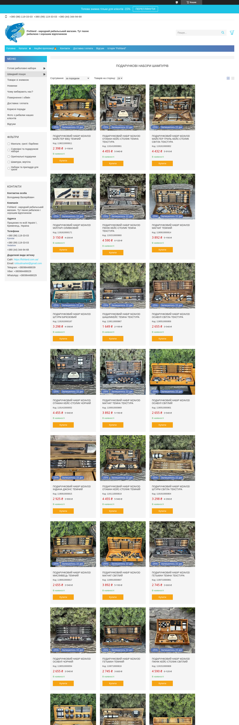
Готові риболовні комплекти (22, 678)
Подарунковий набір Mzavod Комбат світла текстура (165, 558)
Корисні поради (16, 109)
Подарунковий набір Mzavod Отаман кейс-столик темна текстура (119, 136)
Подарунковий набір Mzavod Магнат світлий (72, 475)
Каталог (23, 48)
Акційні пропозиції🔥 (45, 48)
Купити (63, 158)
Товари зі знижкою (18, 79)
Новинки (12, 85)
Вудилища (13, 682)
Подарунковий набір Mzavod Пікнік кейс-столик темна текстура (72, 222)
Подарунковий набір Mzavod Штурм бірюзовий (165, 221)
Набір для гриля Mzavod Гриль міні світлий (115, 558)
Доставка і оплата (83, 48)
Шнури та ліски (15, 689)
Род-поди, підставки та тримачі (23, 696)
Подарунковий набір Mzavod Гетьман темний (212, 475)
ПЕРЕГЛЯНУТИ (145, 9)
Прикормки (13, 703)
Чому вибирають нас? (20, 91)
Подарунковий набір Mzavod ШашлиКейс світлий (212, 558)
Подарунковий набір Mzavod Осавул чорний (165, 475)
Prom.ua (135, 716)
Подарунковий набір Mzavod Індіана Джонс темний (72, 391)
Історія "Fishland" (117, 48)
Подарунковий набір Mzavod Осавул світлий (212, 308)
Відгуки (100, 48)
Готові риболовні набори (21, 68)
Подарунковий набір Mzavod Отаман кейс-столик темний (119, 391)
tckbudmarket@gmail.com (28, 263)
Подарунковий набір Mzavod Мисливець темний (212, 391)
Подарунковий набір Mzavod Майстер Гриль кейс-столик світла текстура (165, 136)
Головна (10, 48)
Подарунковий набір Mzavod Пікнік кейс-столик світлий (72, 558)
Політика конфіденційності (173, 722)
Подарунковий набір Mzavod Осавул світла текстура (72, 308)
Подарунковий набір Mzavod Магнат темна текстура (165, 308)
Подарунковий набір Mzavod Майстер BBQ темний (72, 135)
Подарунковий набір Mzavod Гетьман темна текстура (119, 475)
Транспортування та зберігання (24, 692)
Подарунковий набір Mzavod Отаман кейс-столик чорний (119, 308)
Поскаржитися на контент (148, 722)
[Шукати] (223, 33)
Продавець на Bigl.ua (119, 719)
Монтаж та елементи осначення (24, 700)
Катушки (12, 685)
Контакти (65, 48)
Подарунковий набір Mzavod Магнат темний (119, 221)
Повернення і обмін (18, 97)
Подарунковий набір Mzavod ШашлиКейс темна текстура (212, 221)
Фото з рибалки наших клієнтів (20, 117)
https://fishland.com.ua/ (26, 259)
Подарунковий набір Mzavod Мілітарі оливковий (212, 135)
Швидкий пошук (16, 74)
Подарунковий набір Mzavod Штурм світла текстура (165, 391)
